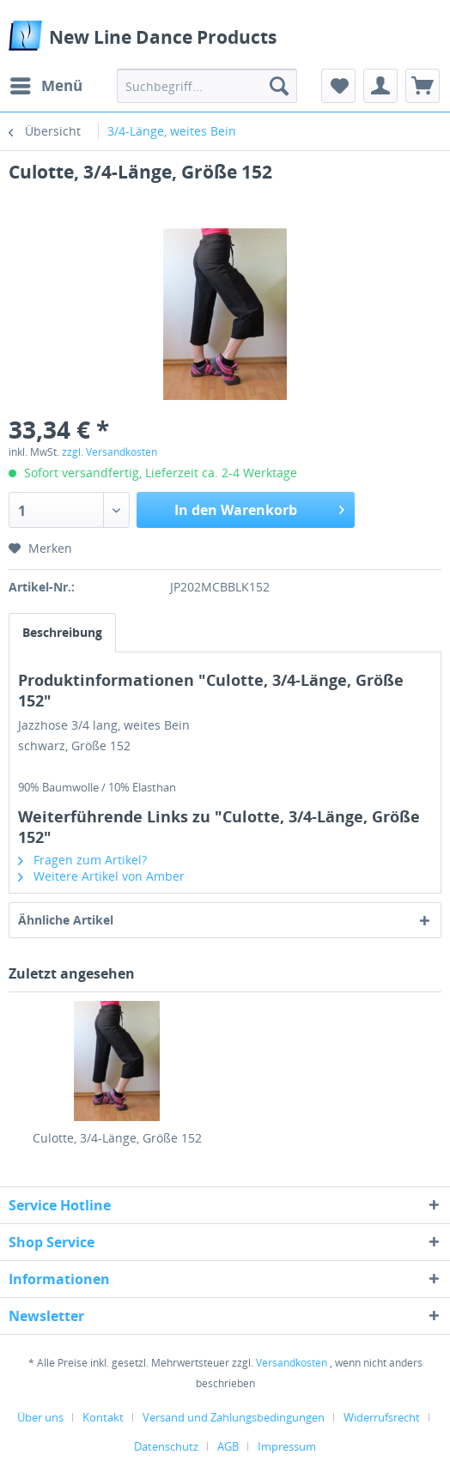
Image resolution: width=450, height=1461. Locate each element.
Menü (46, 83)
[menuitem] (45, 86)
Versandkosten (291, 1362)
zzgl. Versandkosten (109, 452)
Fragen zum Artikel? (82, 860)
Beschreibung (62, 632)
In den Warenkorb (259, 507)
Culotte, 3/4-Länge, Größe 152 (117, 1138)
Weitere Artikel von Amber (101, 876)
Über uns (40, 1417)
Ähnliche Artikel (65, 920)
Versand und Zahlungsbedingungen (234, 1417)
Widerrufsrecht (382, 1417)
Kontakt (103, 1417)
